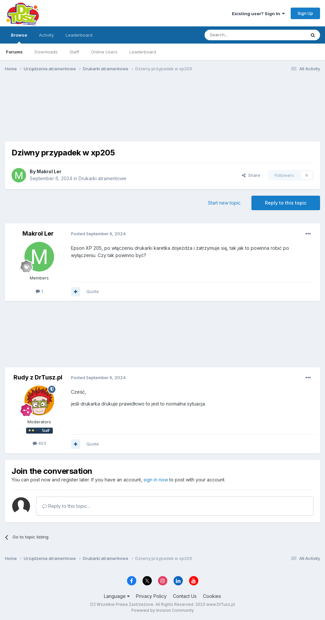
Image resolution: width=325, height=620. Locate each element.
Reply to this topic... (66, 506)
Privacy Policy (151, 596)
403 (39, 443)
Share (251, 175)
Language (117, 596)
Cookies (212, 596)
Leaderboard (142, 51)
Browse (19, 38)
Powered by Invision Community (162, 610)
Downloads (46, 51)
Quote (92, 291)
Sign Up (305, 13)
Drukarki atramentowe (102, 178)
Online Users (104, 51)
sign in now (156, 479)
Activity (46, 35)
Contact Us (185, 596)
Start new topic (224, 203)
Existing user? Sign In (258, 13)
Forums (14, 51)
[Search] (238, 35)
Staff (74, 51)
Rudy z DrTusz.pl (38, 377)
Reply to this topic (286, 203)
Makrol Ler (49, 171)
